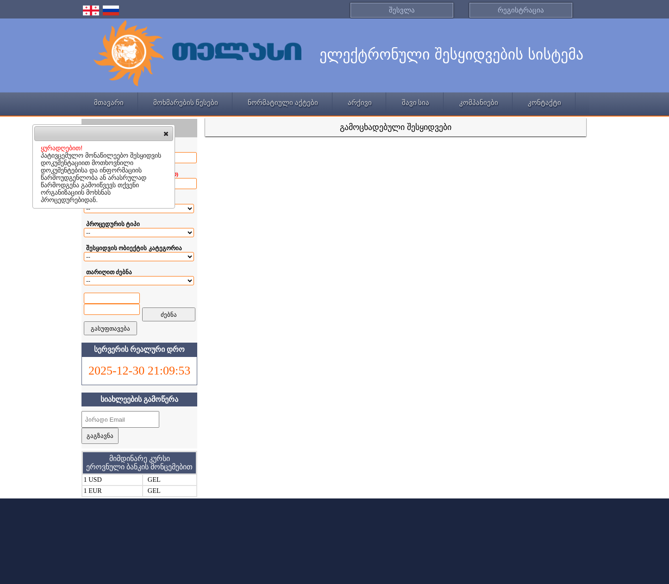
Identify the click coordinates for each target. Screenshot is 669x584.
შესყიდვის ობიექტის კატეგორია (134, 248)
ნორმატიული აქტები (283, 102)
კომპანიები (478, 102)
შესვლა (402, 10)
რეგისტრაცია (521, 10)
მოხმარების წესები (185, 102)
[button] (166, 133)
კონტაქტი (544, 102)
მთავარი (109, 102)
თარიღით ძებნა (109, 272)
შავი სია (416, 102)
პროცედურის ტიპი (113, 224)
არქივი (360, 102)
